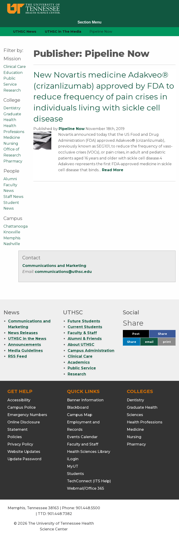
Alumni (10, 179)
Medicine (11, 137)
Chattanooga (15, 226)
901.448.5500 (88, 508)
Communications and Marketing (54, 265)
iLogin (72, 459)
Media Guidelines (25, 350)
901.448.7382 (59, 514)
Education (13, 72)
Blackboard (78, 407)
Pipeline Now (72, 129)
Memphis (11, 238)
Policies (14, 437)
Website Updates (23, 451)
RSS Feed (17, 356)
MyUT (72, 466)
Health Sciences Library (88, 451)
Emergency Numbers (27, 415)
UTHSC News (24, 31)
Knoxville (11, 232)
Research (12, 90)
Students (75, 473)
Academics (79, 362)
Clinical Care (14, 66)
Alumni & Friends (85, 338)
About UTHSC (81, 344)
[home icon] (2, 31)
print (167, 342)
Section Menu (89, 22)
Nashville (11, 244)
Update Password (24, 459)
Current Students (85, 327)
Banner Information (85, 400)
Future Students (84, 321)
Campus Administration (91, 350)
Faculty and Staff (82, 444)
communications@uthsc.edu (63, 271)
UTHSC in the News (27, 338)
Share (167, 335)
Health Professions (144, 422)
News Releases (23, 333)
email (149, 342)
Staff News (13, 196)
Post (140, 335)
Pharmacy (12, 161)
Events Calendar (82, 437)
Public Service (82, 368)
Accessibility (18, 400)
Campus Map (79, 415)
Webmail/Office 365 (85, 488)
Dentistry (11, 108)
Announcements (24, 344)
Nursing (10, 143)
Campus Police (21, 407)
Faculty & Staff (82, 333)
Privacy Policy (20, 444)
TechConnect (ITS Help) (89, 481)
